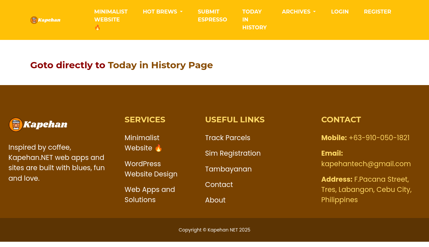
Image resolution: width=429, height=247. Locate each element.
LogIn (340, 14)
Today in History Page (160, 70)
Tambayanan (228, 174)
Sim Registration (233, 158)
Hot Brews (160, 14)
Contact (219, 189)
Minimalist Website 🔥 (110, 22)
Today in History (254, 22)
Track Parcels (227, 143)
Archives (297, 14)
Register (377, 14)
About (215, 205)
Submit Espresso (212, 18)
